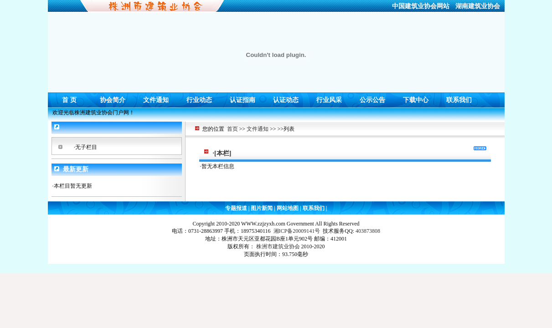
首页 (232, 129)
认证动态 (286, 98)
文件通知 (156, 98)
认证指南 (242, 98)
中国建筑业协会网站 (420, 6)
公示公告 (372, 98)
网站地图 (287, 208)
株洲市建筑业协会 (278, 246)
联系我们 (459, 98)
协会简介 (112, 98)
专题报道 (236, 208)
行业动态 (199, 98)
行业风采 (329, 98)
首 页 (69, 98)
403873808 (368, 231)
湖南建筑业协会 (477, 6)
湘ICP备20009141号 (296, 231)
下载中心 (415, 98)
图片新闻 (261, 208)
